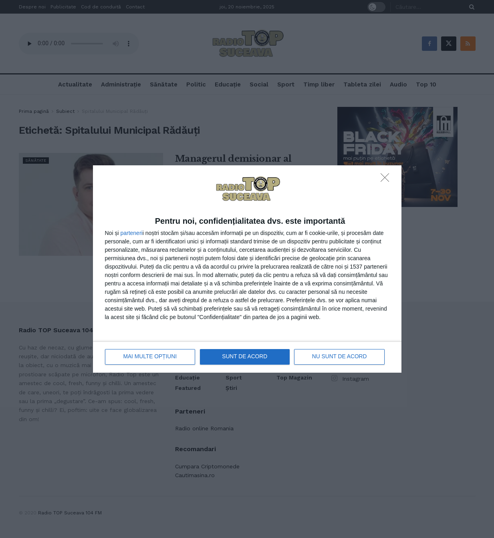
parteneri (131, 233)
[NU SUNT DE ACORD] (387, 180)
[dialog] (247, 269)
